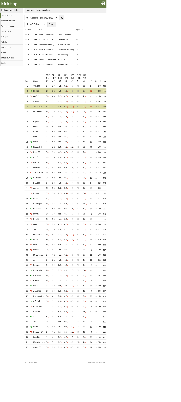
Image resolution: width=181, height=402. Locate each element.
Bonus (51, 24)
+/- (31, 81)
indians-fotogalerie (9, 10)
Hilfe (31, 362)
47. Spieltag (35, 24)
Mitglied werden (7, 58)
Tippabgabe (6, 31)
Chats (3, 53)
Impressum (93, 362)
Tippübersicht (6, 15)
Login (3, 63)
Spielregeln (6, 47)
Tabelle (4, 42)
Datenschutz (103, 362)
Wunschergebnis (8, 26)
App (35, 362)
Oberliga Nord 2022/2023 (41, 18)
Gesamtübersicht (8, 21)
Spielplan (5, 37)
